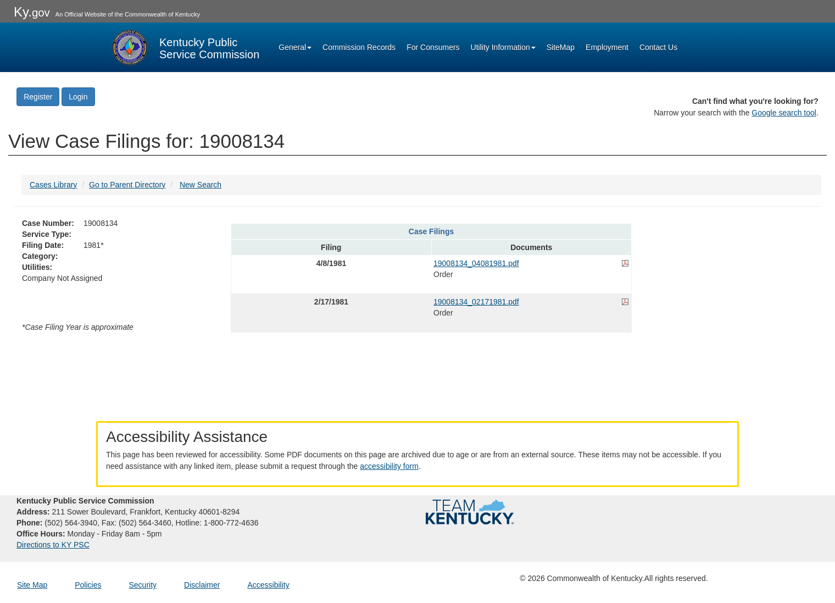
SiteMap (561, 47)
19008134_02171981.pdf (476, 301)
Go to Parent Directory (127, 184)
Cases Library (53, 184)
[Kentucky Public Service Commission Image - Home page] (184, 47)
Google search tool (784, 112)
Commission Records (359, 47)
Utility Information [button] (503, 47)
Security (143, 584)
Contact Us (658, 47)
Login (78, 96)
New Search (200, 184)
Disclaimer (202, 584)
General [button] (295, 47)
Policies (88, 584)
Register (38, 96)
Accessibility (268, 584)
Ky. (32, 11)
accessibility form (389, 466)
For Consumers (433, 47)
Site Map (32, 584)
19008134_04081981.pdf (476, 263)
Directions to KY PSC (53, 544)
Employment (607, 47)
